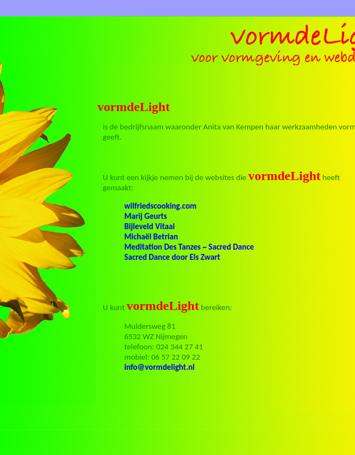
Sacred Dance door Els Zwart (172, 257)
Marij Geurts (145, 216)
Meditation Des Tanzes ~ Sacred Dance (189, 247)
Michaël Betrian (151, 237)
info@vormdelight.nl (159, 367)
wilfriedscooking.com (160, 206)
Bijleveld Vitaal (149, 226)
